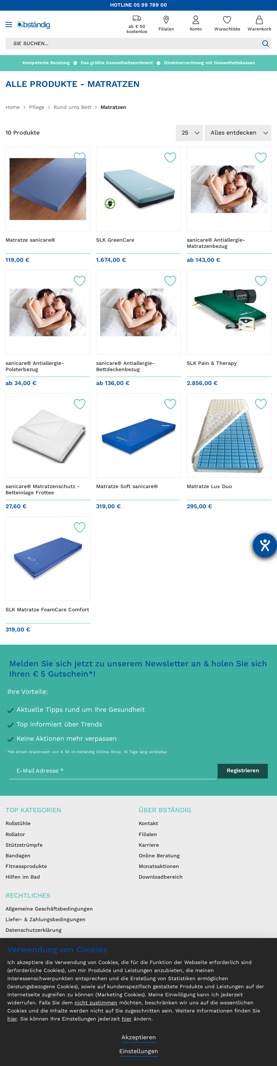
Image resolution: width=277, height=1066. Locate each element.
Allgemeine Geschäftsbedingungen (49, 909)
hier (12, 1019)
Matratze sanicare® (30, 240)
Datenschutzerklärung (34, 930)
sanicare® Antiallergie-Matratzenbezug (216, 243)
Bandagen (18, 855)
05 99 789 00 (150, 5)
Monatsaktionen (159, 866)
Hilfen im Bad (23, 877)
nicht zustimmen (95, 1002)
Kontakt (148, 823)
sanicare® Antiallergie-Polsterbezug (35, 367)
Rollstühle (18, 823)
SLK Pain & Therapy (212, 363)
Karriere (149, 845)
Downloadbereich (161, 877)
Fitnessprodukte (26, 866)
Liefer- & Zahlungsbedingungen (45, 919)
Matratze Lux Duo (209, 486)
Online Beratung (159, 855)
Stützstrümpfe (24, 845)
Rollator (15, 834)
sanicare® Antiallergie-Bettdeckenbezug (125, 367)
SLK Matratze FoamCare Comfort (47, 609)
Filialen (148, 834)
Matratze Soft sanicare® (127, 486)
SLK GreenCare (115, 240)
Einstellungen (138, 1052)
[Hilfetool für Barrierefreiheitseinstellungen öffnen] (265, 545)
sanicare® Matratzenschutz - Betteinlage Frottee (43, 490)
